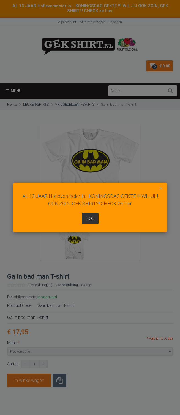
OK (90, 218)
